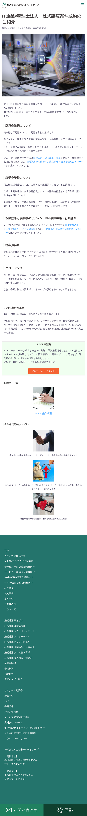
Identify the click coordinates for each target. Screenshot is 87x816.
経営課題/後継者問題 (15, 626)
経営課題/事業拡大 (13, 620)
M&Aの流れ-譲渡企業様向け (18, 577)
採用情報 (9, 706)
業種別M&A (10, 663)
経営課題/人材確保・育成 (17, 652)
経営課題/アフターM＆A (16, 636)
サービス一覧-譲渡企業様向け (19, 566)
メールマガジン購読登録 (17, 717)
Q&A (6, 701)
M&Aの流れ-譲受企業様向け (18, 582)
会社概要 (9, 668)
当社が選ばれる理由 (14, 556)
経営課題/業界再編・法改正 (18, 658)
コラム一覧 (10, 609)
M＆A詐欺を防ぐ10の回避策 (18, 561)
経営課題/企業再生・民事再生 (19, 647)
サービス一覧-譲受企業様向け (19, 572)
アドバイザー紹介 (13, 679)
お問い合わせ (11, 711)
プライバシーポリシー (15, 738)
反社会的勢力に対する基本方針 (20, 733)
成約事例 (9, 593)
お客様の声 (10, 604)
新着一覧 (9, 696)
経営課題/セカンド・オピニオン (20, 631)
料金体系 (9, 588)
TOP (6, 550)
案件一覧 (9, 599)
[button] (43, 371)
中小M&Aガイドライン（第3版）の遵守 (24, 728)
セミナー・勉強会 (13, 690)
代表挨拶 (9, 674)
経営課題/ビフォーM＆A (16, 642)
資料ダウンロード (13, 722)
